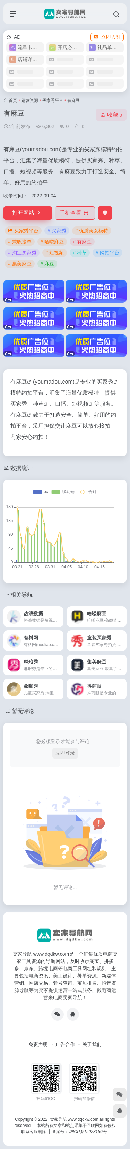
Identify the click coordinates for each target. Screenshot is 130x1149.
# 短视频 (54, 252)
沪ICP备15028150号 (87, 1131)
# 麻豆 (47, 264)
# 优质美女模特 (92, 230)
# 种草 (80, 252)
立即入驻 (107, 37)
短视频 (80, 404)
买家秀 (105, 382)
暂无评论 (23, 711)
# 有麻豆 (82, 241)
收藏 (111, 115)
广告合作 (65, 1044)
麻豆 (21, 415)
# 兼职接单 (20, 241)
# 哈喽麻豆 (52, 241)
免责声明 (38, 1044)
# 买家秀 (56, 230)
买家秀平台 (52, 100)
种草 (38, 404)
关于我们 (92, 1044)
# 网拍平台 (107, 252)
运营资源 (29, 100)
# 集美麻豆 (20, 264)
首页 (13, 100)
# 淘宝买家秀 (22, 252)
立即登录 (65, 753)
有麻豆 (18, 382)
